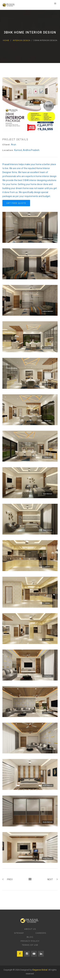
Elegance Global (39, 970)
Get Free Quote (16, 203)
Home (6, 40)
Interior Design (21, 40)
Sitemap (19, 933)
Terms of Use (30, 945)
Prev (7, 879)
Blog (30, 937)
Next (52, 879)
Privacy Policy (30, 941)
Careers (41, 933)
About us (30, 929)
